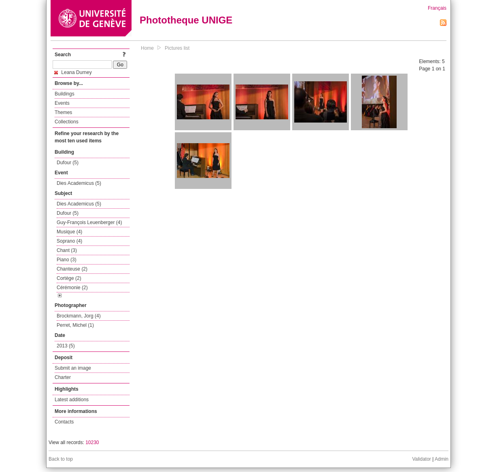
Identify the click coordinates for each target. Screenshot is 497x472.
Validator (421, 459)
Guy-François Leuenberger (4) (89, 222)
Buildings (64, 94)
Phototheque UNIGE (186, 20)
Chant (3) (67, 250)
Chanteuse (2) (72, 269)
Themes (63, 112)
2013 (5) (66, 346)
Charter (63, 377)
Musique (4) (69, 232)
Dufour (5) (68, 162)
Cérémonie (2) (72, 287)
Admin (441, 459)
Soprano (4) (69, 241)
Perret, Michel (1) (75, 325)
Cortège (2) (69, 278)
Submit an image (73, 368)
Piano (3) (66, 259)
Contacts (64, 422)
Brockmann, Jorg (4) (79, 316)
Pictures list (177, 48)
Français (437, 8)
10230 (92, 442)
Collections (67, 122)
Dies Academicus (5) (79, 183)
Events (62, 103)
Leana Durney (73, 72)
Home (147, 48)
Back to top (61, 459)
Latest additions (72, 399)
